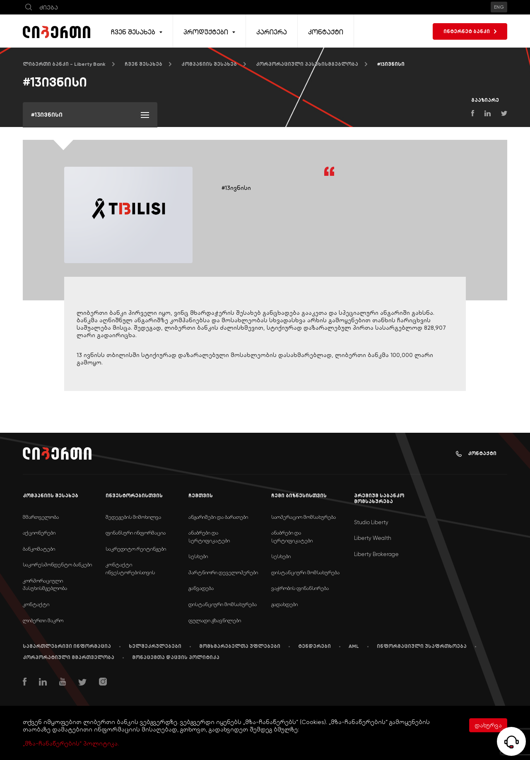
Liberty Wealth (372, 538)
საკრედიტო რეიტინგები (136, 549)
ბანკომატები (39, 549)
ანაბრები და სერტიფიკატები (209, 537)
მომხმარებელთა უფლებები (239, 646)
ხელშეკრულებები (155, 646)
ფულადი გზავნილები (214, 620)
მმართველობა (41, 517)
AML (354, 646)
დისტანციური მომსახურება (222, 604)
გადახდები (284, 604)
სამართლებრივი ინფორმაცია (67, 646)
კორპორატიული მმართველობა (68, 657)
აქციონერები (39, 533)
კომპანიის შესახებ (209, 64)
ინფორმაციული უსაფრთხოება (422, 646)
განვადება (201, 588)
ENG (499, 7)
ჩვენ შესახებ (143, 64)
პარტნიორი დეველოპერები (223, 572)
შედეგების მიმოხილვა (133, 517)
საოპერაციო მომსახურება (303, 517)
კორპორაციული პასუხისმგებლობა (307, 64)
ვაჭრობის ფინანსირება (300, 588)
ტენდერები (314, 646)
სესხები (198, 556)
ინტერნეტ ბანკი (469, 31)
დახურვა (488, 725)
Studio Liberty (371, 522)
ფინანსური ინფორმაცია (136, 533)
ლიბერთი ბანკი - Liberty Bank (64, 64)
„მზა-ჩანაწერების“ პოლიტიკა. (71, 743)
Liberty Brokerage (376, 554)
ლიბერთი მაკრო (43, 620)
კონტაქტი (476, 454)
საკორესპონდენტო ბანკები (57, 564)
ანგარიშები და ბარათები (218, 517)
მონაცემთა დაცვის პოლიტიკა (175, 657)
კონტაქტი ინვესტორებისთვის (130, 568)
